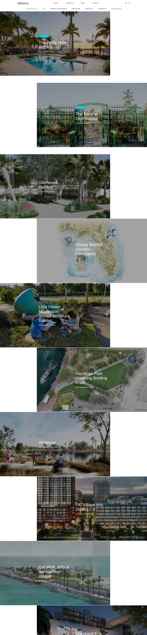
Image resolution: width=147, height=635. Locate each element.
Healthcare (76, 8)
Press (43, 612)
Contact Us (73, 571)
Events (43, 609)
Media (19, 615)
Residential (102, 8)
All (44, 8)
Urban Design (116, 8)
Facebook (69, 609)
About (19, 607)
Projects (69, 3)
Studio (55, 3)
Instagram (69, 607)
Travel (43, 619)
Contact (96, 3)
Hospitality (89, 8)
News (83, 3)
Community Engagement (58, 8)
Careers (19, 620)
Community (30, 617)
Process (19, 612)
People (19, 609)
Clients (19, 617)
